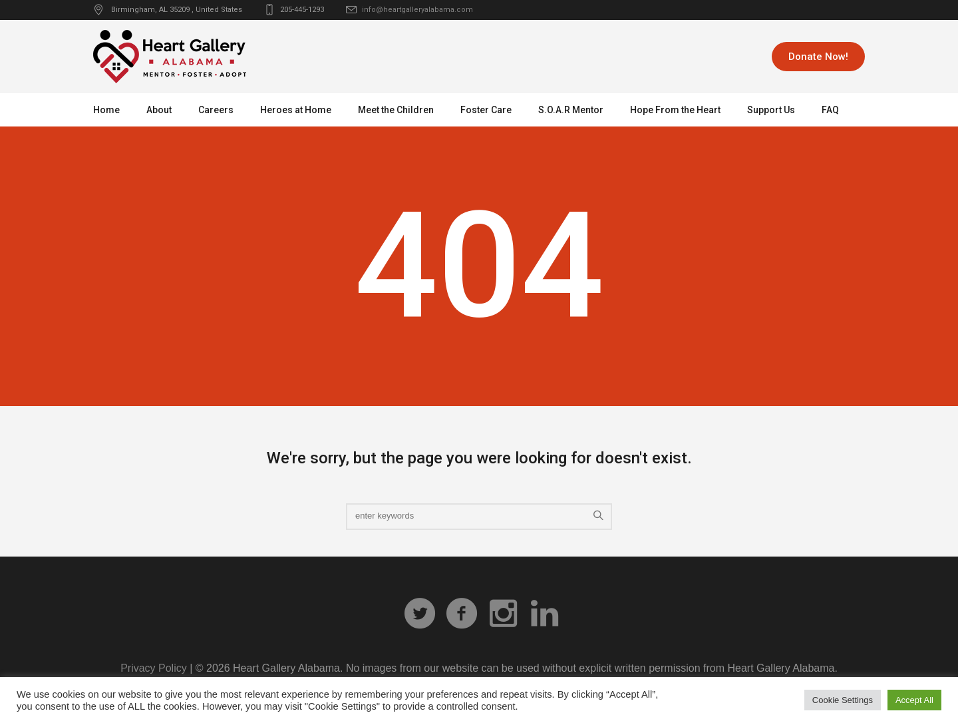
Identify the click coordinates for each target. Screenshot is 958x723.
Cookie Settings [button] (842, 700)
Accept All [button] (914, 700)
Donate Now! (818, 57)
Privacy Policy (153, 668)
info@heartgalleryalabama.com (417, 9)
